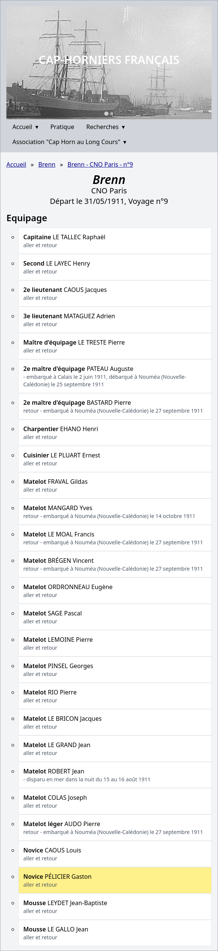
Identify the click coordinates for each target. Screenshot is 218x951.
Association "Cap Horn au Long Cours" (69, 142)
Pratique (62, 127)
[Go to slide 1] (106, 113)
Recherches (105, 127)
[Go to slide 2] (111, 113)
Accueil (25, 127)
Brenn (47, 164)
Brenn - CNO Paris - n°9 (100, 164)
